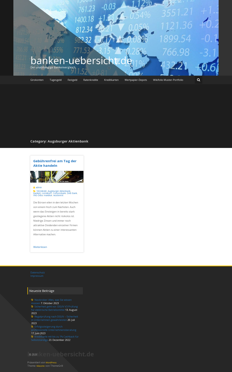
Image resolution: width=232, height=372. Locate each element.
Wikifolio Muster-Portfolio (168, 80)
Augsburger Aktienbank (59, 191)
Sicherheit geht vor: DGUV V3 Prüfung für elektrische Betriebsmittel (54, 308)
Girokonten (36, 80)
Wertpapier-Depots (136, 80)
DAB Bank (72, 193)
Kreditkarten (111, 80)
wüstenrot (58, 195)
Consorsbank (59, 193)
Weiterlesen (40, 247)
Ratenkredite (90, 80)
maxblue (48, 195)
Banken (37, 193)
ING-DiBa (38, 195)
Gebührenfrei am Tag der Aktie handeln (54, 163)
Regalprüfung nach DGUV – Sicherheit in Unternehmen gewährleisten (54, 318)
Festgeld (72, 80)
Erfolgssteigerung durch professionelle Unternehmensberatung (53, 328)
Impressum (36, 276)
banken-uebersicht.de (81, 60)
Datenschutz (37, 272)
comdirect (47, 193)
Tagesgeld (56, 80)
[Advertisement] (116, 116)
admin (39, 187)
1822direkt (41, 191)
